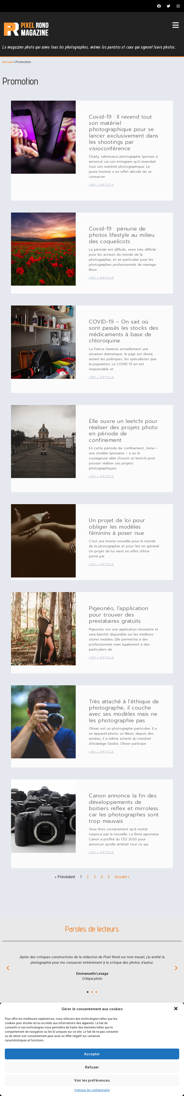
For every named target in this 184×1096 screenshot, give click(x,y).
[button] (176, 1009)
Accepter (92, 1054)
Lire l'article (101, 185)
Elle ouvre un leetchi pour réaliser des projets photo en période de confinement (123, 430)
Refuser (92, 1067)
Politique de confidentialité (92, 1090)
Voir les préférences (92, 1080)
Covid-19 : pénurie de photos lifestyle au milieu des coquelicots (122, 235)
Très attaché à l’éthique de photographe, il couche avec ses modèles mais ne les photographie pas (124, 711)
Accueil (7, 62)
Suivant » (122, 877)
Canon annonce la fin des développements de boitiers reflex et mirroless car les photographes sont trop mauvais (124, 808)
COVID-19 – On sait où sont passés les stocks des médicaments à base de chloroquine (123, 331)
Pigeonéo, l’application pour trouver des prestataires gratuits (118, 614)
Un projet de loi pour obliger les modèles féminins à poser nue (117, 526)
